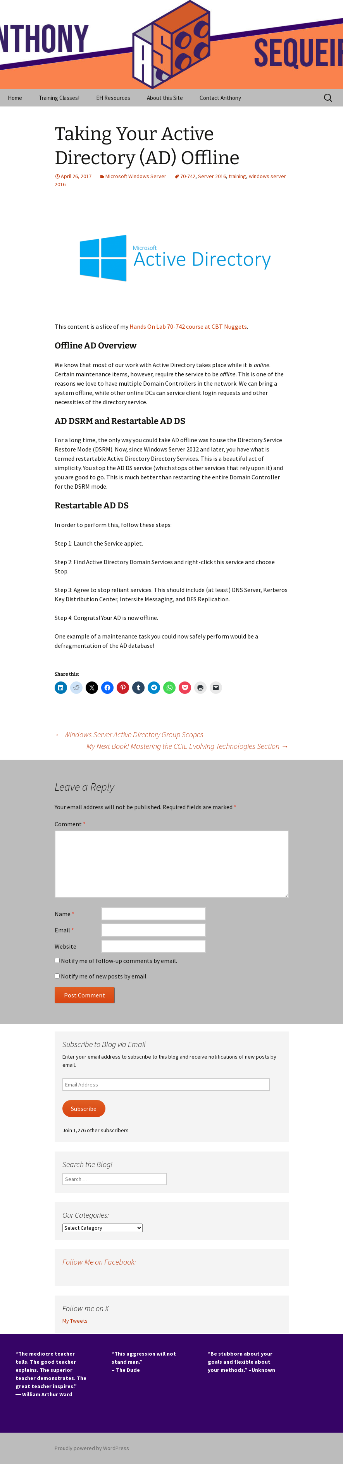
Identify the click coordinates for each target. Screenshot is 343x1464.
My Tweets (75, 1320)
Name (64, 914)
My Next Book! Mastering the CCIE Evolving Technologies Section (187, 746)
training (237, 176)
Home (15, 97)
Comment (70, 824)
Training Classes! (59, 97)
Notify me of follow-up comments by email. (119, 961)
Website (65, 946)
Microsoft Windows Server (135, 176)
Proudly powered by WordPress (92, 1448)
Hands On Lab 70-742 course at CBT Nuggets (188, 326)
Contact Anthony (220, 97)
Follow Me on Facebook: (99, 1262)
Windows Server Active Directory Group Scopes (129, 734)
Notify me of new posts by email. (104, 976)
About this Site (165, 97)
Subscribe (84, 1108)
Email (64, 930)
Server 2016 (212, 176)
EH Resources (113, 97)
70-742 (187, 176)
